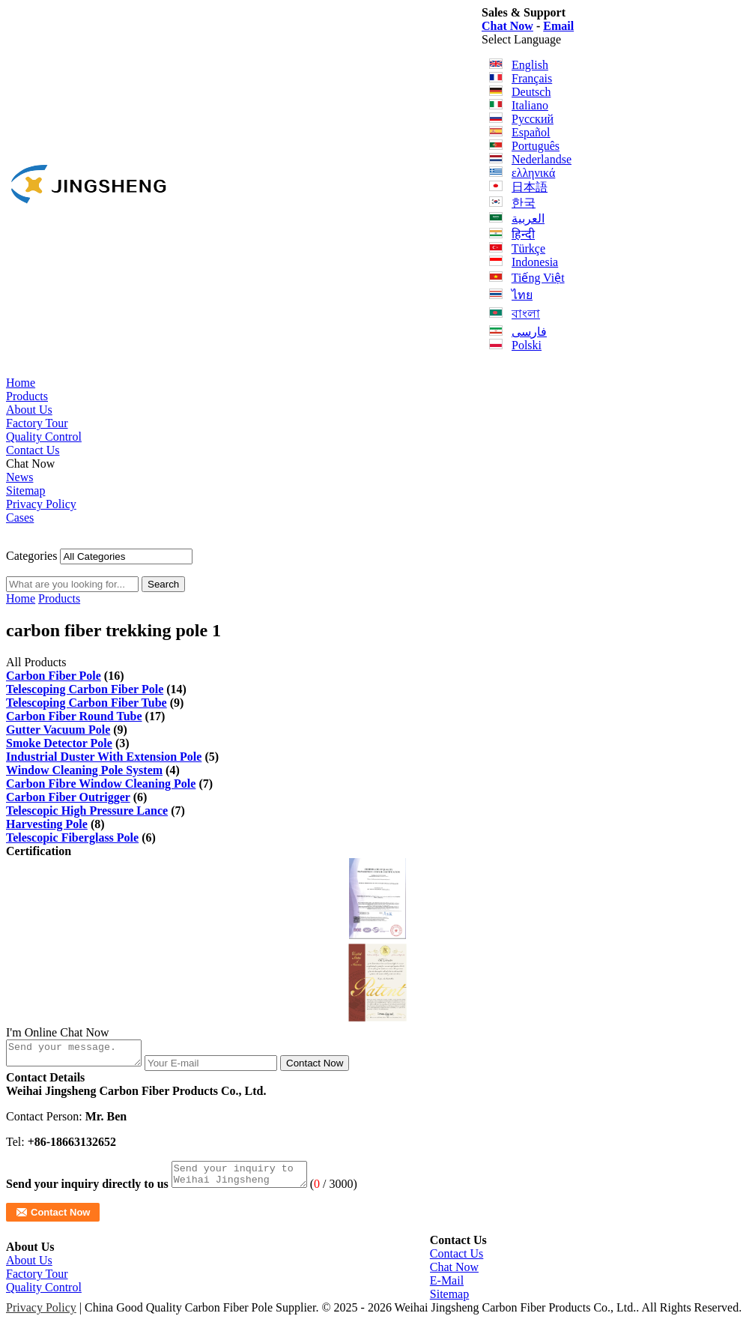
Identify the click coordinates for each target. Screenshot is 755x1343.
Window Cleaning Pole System (84, 770)
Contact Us (33, 450)
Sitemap (25, 490)
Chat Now (507, 25)
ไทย (522, 295)
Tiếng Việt (538, 277)
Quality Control (44, 436)
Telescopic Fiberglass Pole (72, 837)
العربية (528, 218)
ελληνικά (533, 172)
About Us (29, 409)
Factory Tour (37, 423)
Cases (20, 517)
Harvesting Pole (47, 824)
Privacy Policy (41, 504)
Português (536, 145)
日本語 (530, 187)
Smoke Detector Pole (59, 743)
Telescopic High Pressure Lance (87, 810)
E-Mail (447, 1289)
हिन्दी (523, 234)
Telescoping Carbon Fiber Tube (86, 702)
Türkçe (528, 248)
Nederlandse (541, 159)
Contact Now (329, 1067)
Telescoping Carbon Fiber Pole (84, 689)
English (530, 64)
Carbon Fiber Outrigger (68, 797)
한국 (524, 202)
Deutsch (531, 91)
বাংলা (526, 313)
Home (20, 382)
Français (532, 78)
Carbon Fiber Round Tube (74, 716)
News (19, 477)
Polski (527, 345)
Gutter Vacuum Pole (58, 729)
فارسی (529, 331)
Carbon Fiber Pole (53, 675)
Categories (31, 555)
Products (27, 396)
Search (163, 584)
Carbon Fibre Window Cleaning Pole (100, 783)
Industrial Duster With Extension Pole (103, 756)
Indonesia (535, 262)
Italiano (530, 105)
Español (531, 132)
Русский (533, 118)
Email (558, 25)
